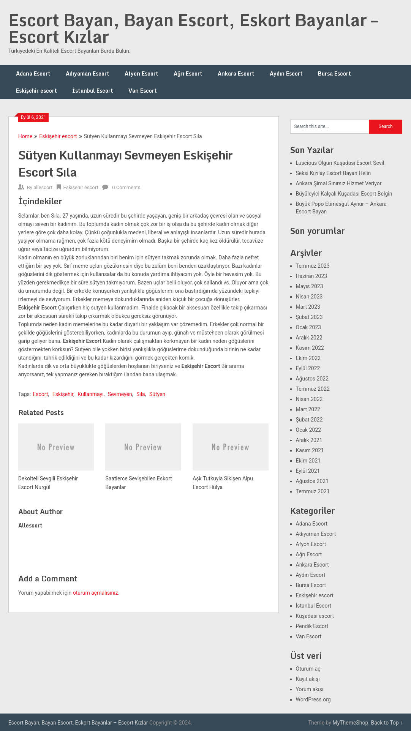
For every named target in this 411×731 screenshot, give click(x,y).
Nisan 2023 (309, 297)
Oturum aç (308, 669)
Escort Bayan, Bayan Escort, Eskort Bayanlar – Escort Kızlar (193, 28)
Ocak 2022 (308, 430)
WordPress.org (313, 699)
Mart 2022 (308, 409)
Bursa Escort (334, 73)
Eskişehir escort (36, 90)
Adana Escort (33, 73)
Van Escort (142, 90)
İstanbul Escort (92, 90)
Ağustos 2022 (312, 379)
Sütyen (157, 394)
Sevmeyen (120, 394)
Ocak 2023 (308, 327)
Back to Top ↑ (387, 723)
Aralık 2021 (309, 440)
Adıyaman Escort (87, 73)
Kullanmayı (90, 394)
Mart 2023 (308, 307)
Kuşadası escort (315, 616)
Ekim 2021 (308, 461)
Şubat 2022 (309, 420)
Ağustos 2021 (312, 481)
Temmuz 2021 (313, 491)
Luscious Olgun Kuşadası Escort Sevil (340, 163)
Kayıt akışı (308, 679)
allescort (42, 187)
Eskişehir (62, 394)
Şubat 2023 (309, 317)
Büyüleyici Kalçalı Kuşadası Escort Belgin (344, 194)
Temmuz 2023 (313, 266)
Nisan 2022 (309, 399)
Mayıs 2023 (309, 286)
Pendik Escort (312, 626)
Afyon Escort (141, 73)
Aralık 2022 (309, 338)
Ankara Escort (236, 73)
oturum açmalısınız (95, 593)
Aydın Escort (286, 73)
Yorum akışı (310, 689)
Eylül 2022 (308, 368)
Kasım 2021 (310, 450)
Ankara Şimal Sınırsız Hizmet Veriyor (339, 183)
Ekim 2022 (308, 358)
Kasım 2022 (310, 348)
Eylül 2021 (308, 471)
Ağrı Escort (188, 73)
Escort (40, 394)
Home (25, 136)
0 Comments (126, 187)
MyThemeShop (350, 723)
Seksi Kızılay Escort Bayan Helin (333, 173)
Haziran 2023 (311, 276)
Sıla (140, 394)
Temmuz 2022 (313, 389)
